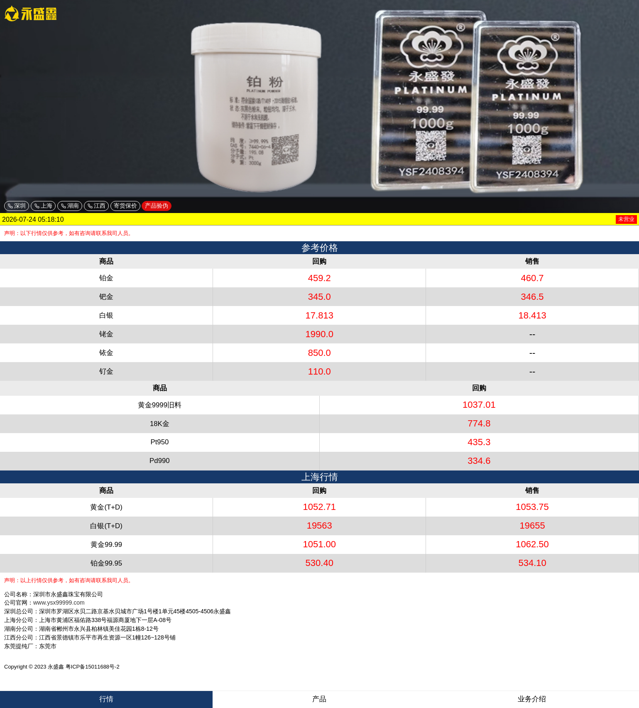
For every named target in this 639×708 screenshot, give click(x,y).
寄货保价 (125, 205)
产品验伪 (156, 205)
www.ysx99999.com (59, 602)
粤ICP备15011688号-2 (93, 667)
